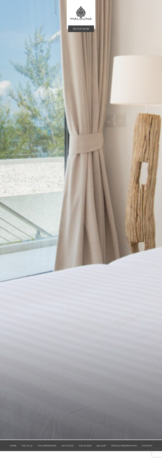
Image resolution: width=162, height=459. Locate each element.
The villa (26, 446)
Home (13, 446)
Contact (147, 446)
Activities (67, 446)
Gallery (101, 446)
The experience (46, 446)
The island (85, 446)
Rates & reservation (124, 446)
